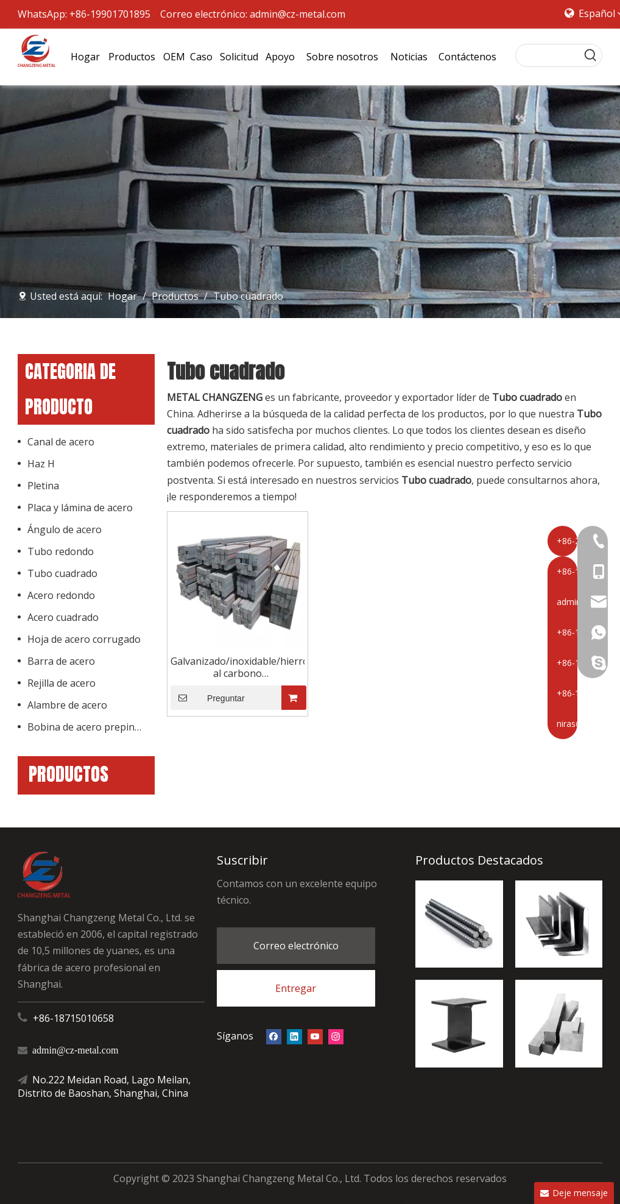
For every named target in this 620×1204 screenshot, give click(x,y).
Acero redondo (61, 595)
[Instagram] (335, 1036)
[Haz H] (458, 1023)
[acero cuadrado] (558, 1023)
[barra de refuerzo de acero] (458, 924)
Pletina (43, 485)
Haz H (41, 463)
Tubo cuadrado (62, 573)
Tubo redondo (60, 551)
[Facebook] (273, 1036)
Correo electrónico (296, 945)
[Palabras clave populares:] (591, 55)
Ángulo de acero (64, 529)
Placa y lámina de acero (80, 507)
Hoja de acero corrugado (84, 639)
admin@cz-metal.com (297, 14)
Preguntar (208, 697)
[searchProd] (548, 55)
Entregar (295, 988)
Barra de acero (61, 661)
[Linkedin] (294, 1036)
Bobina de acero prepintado (91, 727)
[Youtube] (315, 1036)
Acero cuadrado (63, 617)
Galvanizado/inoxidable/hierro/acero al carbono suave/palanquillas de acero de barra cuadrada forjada (238, 667)
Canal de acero (60, 441)
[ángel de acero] (558, 924)
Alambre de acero (67, 705)
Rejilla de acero (61, 683)
